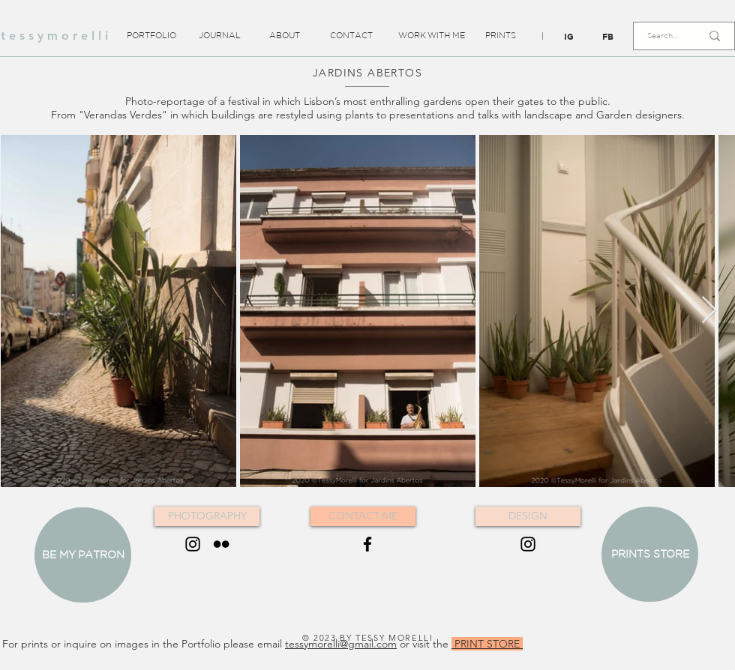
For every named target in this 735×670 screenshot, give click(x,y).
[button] (542, 37)
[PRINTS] (500, 36)
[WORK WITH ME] (432, 36)
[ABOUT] (284, 36)
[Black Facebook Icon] (367, 544)
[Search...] (662, 35)
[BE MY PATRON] (82, 555)
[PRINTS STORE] (650, 554)
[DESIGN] (528, 516)
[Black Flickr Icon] (221, 544)
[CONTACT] (351, 36)
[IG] (569, 37)
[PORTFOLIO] (151, 36)
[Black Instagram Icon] (192, 544)
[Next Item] (709, 310)
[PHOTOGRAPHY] (207, 516)
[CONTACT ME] (363, 516)
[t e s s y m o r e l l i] (54, 36)
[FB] (608, 37)
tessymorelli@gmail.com (341, 644)
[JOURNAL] (219, 36)
